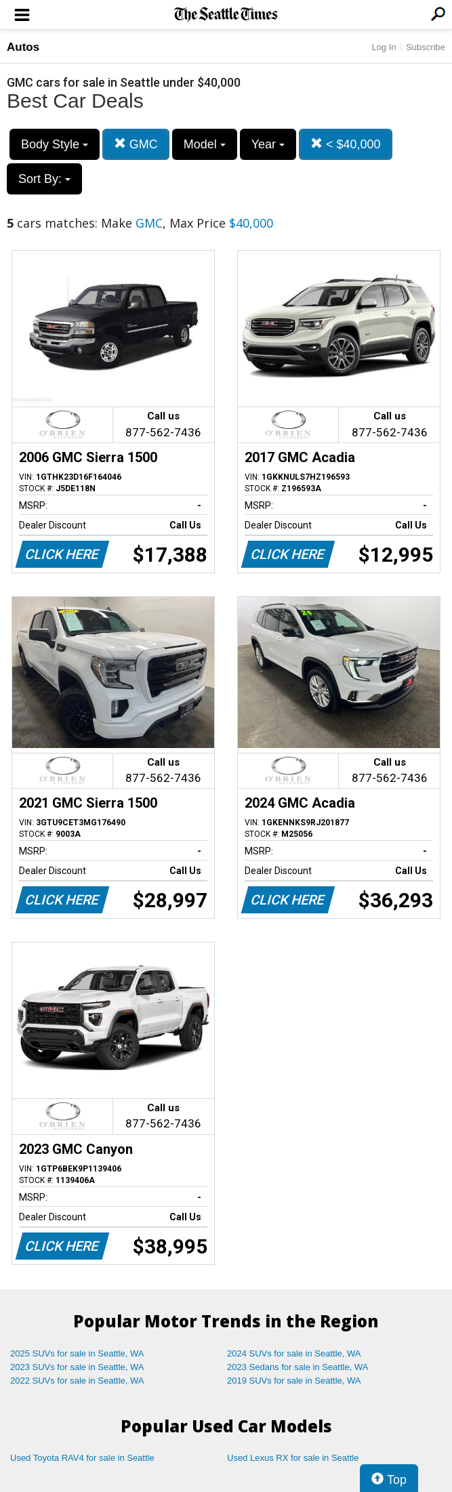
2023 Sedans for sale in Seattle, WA (297, 1367)
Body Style (54, 144)
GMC (136, 144)
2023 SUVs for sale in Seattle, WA (77, 1367)
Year (268, 144)
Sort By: (44, 179)
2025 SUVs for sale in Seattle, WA (77, 1353)
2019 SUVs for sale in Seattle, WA (294, 1380)
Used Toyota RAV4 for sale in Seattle (82, 1458)
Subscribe (425, 47)
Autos (23, 47)
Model (205, 144)
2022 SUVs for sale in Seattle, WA (77, 1380)
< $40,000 (345, 144)
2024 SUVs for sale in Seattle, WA (294, 1353)
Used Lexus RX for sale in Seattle (292, 1458)
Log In (383, 47)
